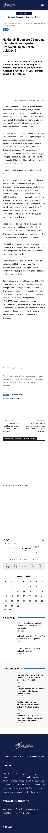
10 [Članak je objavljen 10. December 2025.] (18, 516)
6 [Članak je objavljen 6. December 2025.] (36, 511)
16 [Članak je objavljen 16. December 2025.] (12, 520)
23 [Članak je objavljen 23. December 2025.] (12, 525)
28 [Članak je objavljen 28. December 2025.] (42, 525)
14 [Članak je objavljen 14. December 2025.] (42, 516)
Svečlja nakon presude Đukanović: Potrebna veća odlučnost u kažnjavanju (29, 628)
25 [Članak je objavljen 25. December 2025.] (24, 525)
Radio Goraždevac (17, 375)
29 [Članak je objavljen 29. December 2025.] (6, 530)
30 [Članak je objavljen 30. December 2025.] (12, 530)
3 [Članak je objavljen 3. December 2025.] (17, 511)
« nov (5, 534)
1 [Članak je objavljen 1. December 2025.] (5, 511)
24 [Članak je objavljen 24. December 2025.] (18, 525)
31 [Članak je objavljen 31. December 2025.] (18, 530)
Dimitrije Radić (14, 379)
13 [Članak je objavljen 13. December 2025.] (36, 516)
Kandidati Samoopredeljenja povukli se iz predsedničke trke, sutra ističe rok (30, 601)
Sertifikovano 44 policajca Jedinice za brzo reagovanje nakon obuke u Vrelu (30, 642)
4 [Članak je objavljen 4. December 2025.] (24, 511)
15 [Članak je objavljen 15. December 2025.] (6, 520)
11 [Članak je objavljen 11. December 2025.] (24, 516)
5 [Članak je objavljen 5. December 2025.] (30, 511)
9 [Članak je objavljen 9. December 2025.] (11, 516)
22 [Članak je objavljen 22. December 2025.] (6, 525)
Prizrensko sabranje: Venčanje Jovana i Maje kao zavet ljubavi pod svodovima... (29, 550)
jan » (10, 534)
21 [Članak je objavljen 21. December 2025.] (42, 520)
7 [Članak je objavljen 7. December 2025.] (42, 511)
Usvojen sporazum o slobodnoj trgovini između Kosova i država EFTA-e (31, 615)
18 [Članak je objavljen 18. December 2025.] (24, 520)
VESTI (5, 23)
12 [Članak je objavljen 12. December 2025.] (30, 516)
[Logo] (9, 5)
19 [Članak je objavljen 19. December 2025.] (30, 520)
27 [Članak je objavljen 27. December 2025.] (36, 525)
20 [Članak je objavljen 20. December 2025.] (36, 520)
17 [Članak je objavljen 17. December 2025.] (18, 520)
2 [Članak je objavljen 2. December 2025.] (11, 511)
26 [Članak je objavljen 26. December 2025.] (30, 525)
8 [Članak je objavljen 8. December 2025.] (5, 516)
